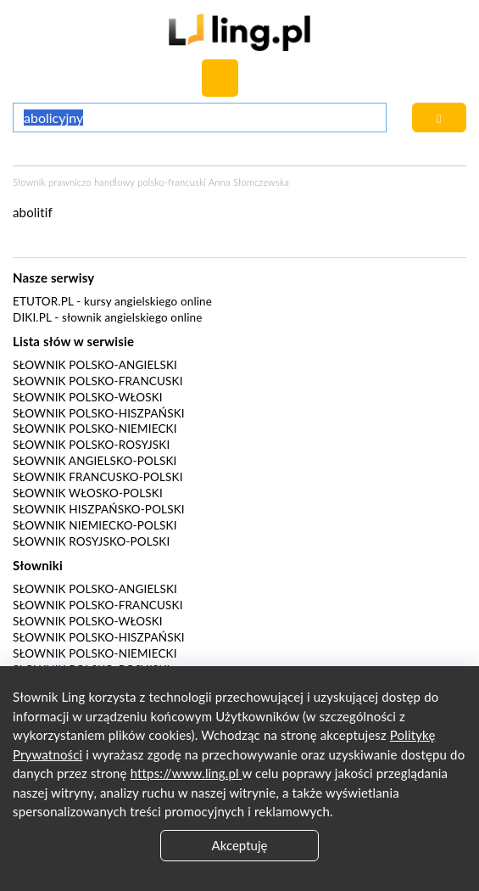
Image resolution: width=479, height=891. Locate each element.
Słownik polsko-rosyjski (91, 444)
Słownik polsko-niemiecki (95, 428)
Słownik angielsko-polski (94, 461)
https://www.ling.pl (186, 773)
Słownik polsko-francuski (98, 381)
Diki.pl (32, 317)
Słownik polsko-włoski (88, 397)
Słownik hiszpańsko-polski (99, 509)
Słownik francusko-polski (98, 477)
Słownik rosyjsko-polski (91, 541)
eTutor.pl (43, 301)
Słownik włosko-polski (88, 493)
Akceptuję (240, 845)
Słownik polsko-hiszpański (99, 413)
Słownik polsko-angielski (95, 365)
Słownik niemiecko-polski (95, 525)
